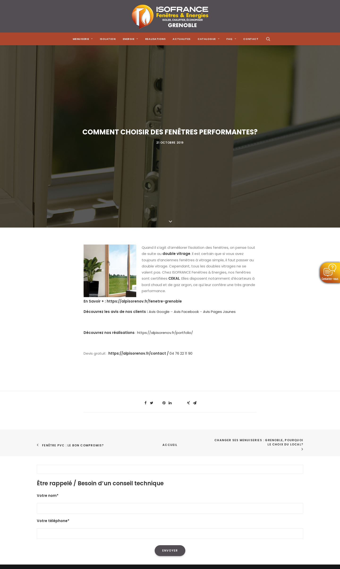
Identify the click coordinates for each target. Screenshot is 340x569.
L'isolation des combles (148, 488)
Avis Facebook (186, 197)
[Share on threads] (158, 287)
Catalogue (46, 512)
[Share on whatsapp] (176, 287)
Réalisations (47, 500)
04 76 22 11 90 (181, 238)
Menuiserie (46, 481)
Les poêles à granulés (147, 500)
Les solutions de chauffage (152, 506)
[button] (268, 39)
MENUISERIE (83, 39)
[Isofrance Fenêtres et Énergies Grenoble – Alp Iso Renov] (169, 16)
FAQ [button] (231, 39)
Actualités (46, 506)
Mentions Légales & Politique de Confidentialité (78, 531)
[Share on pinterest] (164, 288)
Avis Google (159, 197)
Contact (44, 525)
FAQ (40, 518)
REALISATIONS (155, 39)
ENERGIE (130, 39)
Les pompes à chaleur (147, 494)
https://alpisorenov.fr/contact (137, 238)
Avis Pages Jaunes (219, 197)
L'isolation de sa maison (149, 475)
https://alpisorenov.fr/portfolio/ (165, 217)
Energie (43, 494)
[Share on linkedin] (170, 288)
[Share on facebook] (145, 288)
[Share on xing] (188, 288)
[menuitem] (83, 39)
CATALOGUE (208, 39)
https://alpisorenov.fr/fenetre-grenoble (144, 186)
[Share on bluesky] (182, 287)
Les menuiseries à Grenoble (152, 512)
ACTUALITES (182, 39)
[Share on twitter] (151, 288)
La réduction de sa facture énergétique (163, 481)
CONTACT (250, 39)
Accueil (169, 330)
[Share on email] (194, 288)
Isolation (108, 39)
